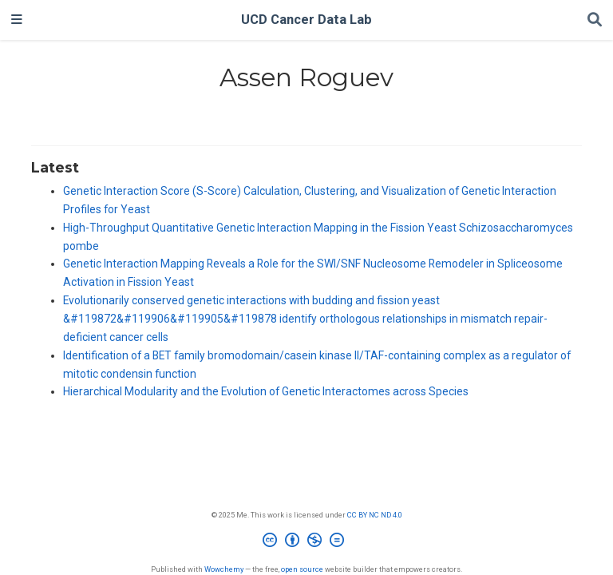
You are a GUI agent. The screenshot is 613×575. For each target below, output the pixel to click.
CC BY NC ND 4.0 (374, 514)
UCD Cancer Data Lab (306, 19)
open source (302, 569)
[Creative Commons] (306, 542)
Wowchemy (223, 569)
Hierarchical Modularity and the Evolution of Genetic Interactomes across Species (266, 391)
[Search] (594, 20)
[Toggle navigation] (16, 20)
